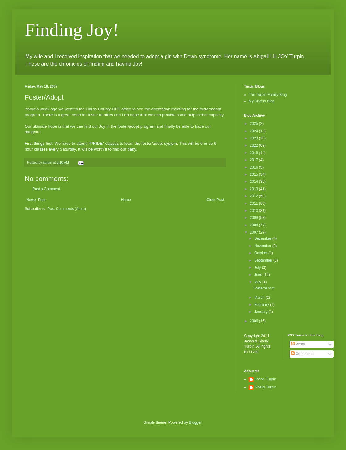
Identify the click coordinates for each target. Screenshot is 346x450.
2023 (254, 138)
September (263, 260)
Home (126, 200)
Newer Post (35, 200)
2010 (254, 210)
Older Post (215, 200)
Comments (302, 354)
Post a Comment (46, 189)
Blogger (195, 422)
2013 (254, 189)
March (260, 297)
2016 (254, 167)
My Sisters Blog (261, 101)
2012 (254, 196)
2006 (254, 321)
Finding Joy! (72, 29)
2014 (254, 181)
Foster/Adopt (264, 288)
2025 (254, 124)
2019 (254, 153)
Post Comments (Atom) (66, 209)
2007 (254, 232)
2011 (254, 203)
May (258, 282)
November (263, 246)
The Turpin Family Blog (268, 94)
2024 (254, 131)
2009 (254, 218)
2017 (254, 160)
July (258, 267)
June (258, 274)
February (262, 304)
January (261, 312)
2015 (254, 174)
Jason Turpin (265, 379)
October (261, 253)
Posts (298, 344)
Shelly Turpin (265, 387)
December (263, 238)
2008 (254, 225)
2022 (254, 145)
